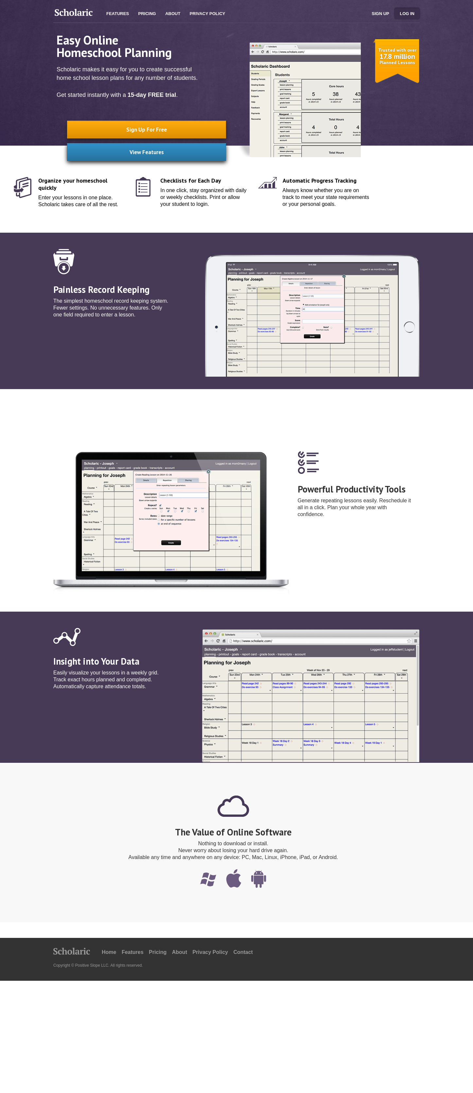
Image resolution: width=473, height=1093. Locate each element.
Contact (243, 952)
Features (117, 13)
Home (109, 952)
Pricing (147, 13)
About (172, 13)
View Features (135, 148)
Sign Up (380, 13)
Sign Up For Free (135, 128)
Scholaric (73, 14)
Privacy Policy (207, 13)
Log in (407, 13)
